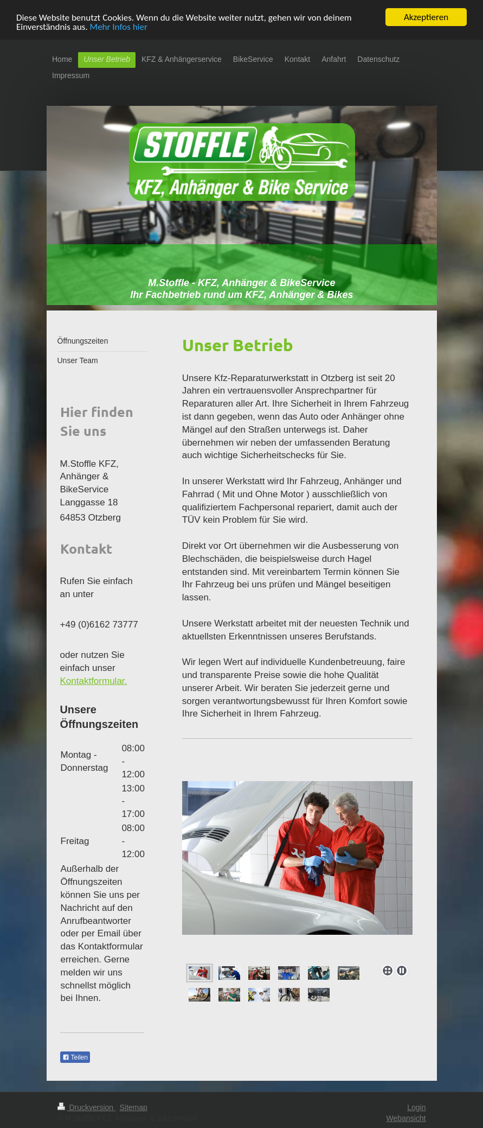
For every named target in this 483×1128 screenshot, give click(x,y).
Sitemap (133, 1107)
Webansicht (406, 1117)
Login (416, 1107)
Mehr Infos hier (118, 26)
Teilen (75, 1057)
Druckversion (86, 1107)
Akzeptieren (426, 17)
